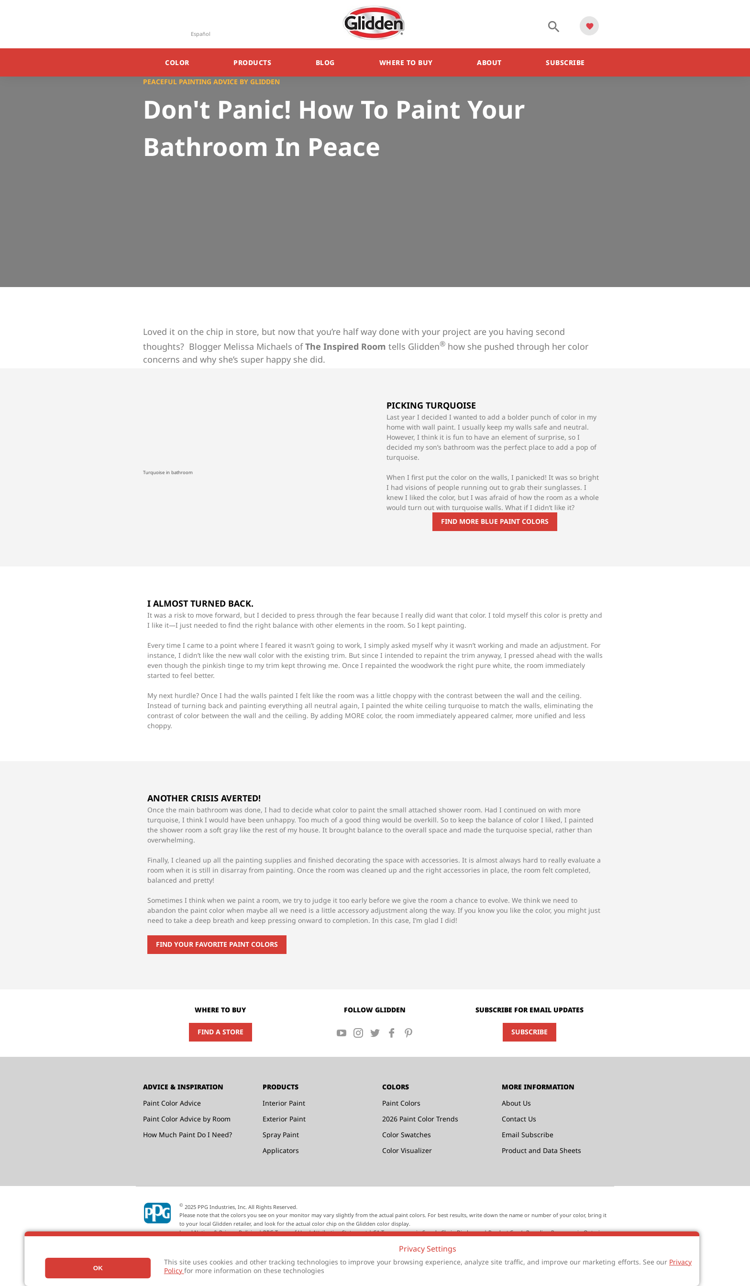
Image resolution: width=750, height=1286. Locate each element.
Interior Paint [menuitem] (284, 1103)
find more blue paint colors (495, 521)
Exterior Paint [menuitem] (284, 1118)
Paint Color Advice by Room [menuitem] (187, 1118)
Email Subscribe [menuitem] (527, 1134)
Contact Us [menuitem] (519, 1118)
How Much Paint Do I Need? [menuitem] (187, 1134)
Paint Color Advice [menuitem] (172, 1103)
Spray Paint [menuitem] (281, 1134)
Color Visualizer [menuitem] (407, 1150)
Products (252, 62)
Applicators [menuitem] (281, 1150)
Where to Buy (406, 62)
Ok (98, 1268)
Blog (325, 62)
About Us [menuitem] (516, 1103)
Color (177, 62)
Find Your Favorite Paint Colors (217, 944)
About (489, 62)
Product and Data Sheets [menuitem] (541, 1150)
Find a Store (220, 1031)
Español (200, 33)
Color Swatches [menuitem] (406, 1134)
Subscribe (565, 62)
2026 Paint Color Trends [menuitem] (420, 1118)
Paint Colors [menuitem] (401, 1103)
